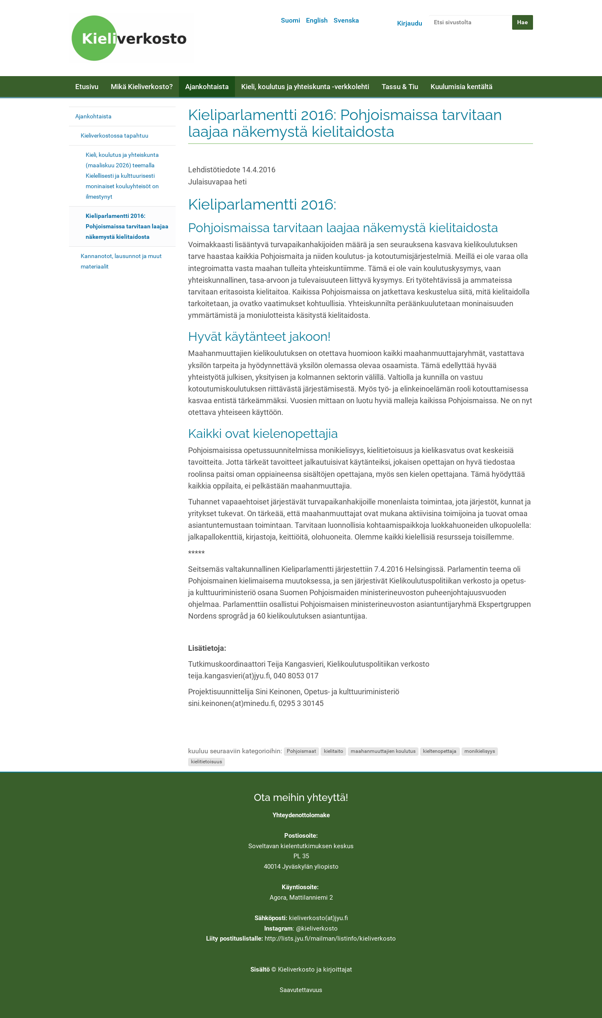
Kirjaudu (409, 23)
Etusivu (86, 86)
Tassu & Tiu (400, 86)
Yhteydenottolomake (301, 815)
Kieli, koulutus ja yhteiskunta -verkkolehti (305, 86)
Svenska (346, 20)
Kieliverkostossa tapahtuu (114, 135)
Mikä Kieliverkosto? (142, 86)
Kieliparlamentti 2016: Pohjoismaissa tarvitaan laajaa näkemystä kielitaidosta (127, 226)
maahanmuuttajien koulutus (383, 752)
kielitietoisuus (206, 762)
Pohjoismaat (301, 752)
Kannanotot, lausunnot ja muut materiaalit (121, 261)
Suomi (290, 20)
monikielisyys (479, 752)
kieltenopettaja (440, 752)
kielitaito (333, 752)
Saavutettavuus (301, 990)
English (317, 20)
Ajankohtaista (207, 86)
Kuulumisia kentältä (461, 86)
